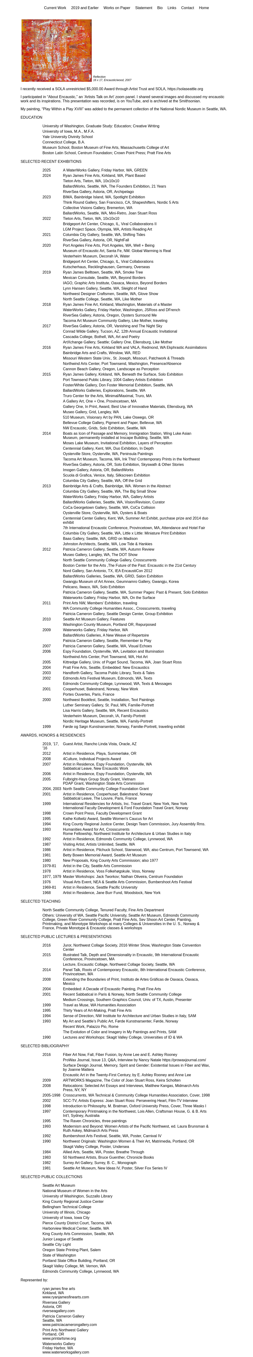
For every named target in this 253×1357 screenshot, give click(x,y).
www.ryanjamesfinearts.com (65, 1297)
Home (204, 8)
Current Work (55, 8)
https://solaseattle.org (185, 89)
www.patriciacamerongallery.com (69, 1325)
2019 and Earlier (85, 8)
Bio (160, 8)
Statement (143, 8)
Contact (187, 8)
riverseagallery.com (58, 1311)
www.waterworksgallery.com (65, 1352)
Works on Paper (116, 8)
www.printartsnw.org (59, 1338)
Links (172, 8)
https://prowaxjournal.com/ (184, 1060)
